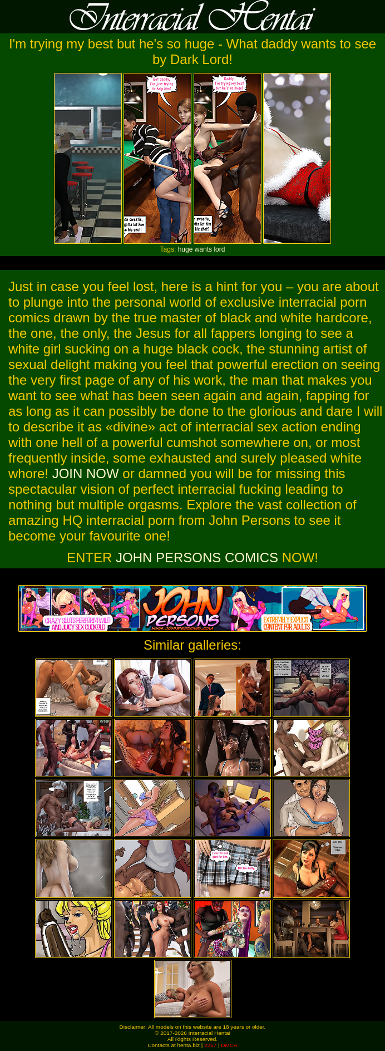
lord (219, 249)
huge (185, 249)
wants (203, 249)
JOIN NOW (85, 473)
